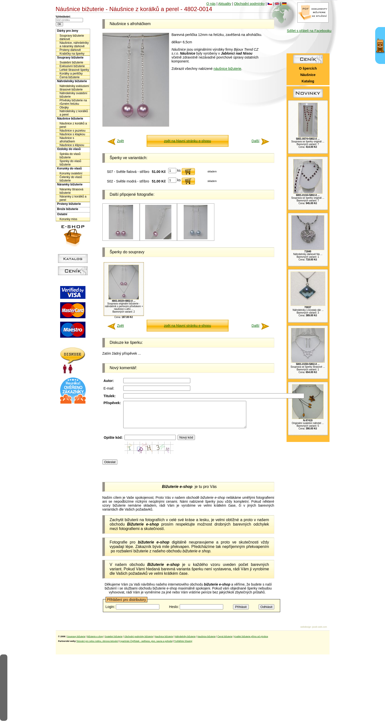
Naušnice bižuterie (164, 641)
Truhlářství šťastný (183, 646)
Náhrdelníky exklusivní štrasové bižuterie (74, 87)
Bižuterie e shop (95, 641)
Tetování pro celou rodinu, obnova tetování (97, 646)
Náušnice (308, 75)
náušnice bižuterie (227, 69)
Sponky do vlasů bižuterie (70, 162)
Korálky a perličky (71, 73)
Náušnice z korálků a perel (73, 125)
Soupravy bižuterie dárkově (72, 37)
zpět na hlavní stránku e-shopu (187, 141)
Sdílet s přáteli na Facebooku (309, 31)
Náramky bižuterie (69, 184)
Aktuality (224, 4)
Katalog (308, 81)
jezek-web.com (319, 632)
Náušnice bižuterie (70, 118)
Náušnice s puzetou (72, 130)
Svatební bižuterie (71, 62)
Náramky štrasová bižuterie (71, 191)
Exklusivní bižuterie (72, 66)
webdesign (305, 632)
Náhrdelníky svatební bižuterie (73, 94)
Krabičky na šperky (72, 53)
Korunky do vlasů (69, 168)
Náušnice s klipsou (72, 145)
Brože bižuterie (67, 209)
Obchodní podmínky (249, 4)
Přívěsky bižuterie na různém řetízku (73, 102)
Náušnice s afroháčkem (67, 139)
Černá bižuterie (70, 77)
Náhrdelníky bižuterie (72, 81)
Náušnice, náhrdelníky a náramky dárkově (74, 44)
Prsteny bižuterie (69, 204)
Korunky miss (68, 219)
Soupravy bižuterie (70, 57)
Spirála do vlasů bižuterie (70, 155)
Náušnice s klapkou (72, 134)
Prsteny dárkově (70, 50)
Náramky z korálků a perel (73, 198)
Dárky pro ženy (67, 30)
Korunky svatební (71, 173)
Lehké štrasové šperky (74, 70)
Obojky (64, 107)
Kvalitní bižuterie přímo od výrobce (251, 641)
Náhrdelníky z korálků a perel (74, 112)
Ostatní (62, 214)
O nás (211, 4)
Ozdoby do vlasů (69, 149)
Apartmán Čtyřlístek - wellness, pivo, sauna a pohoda (146, 646)
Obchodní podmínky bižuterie (138, 641)
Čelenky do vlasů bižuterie (71, 178)
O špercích (308, 68)
